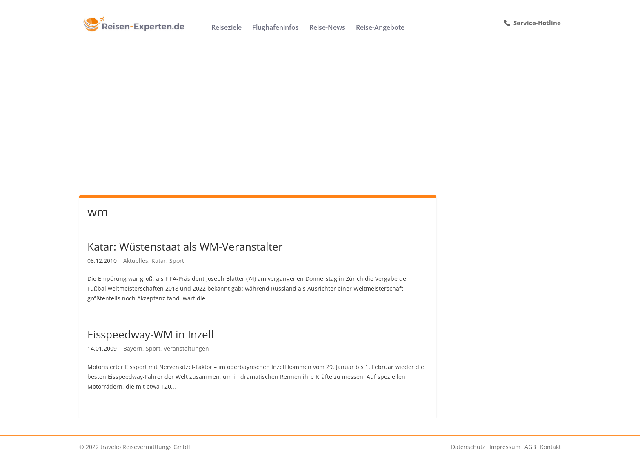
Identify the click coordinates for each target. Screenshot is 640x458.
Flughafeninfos (275, 28)
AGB (530, 447)
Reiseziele (226, 28)
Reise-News (327, 28)
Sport (176, 261)
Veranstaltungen (186, 348)
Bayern (132, 348)
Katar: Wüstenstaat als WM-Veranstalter (185, 246)
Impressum (504, 447)
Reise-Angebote (380, 28)
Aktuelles (135, 261)
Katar (158, 261)
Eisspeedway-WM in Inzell (150, 334)
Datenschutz (468, 447)
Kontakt (550, 447)
